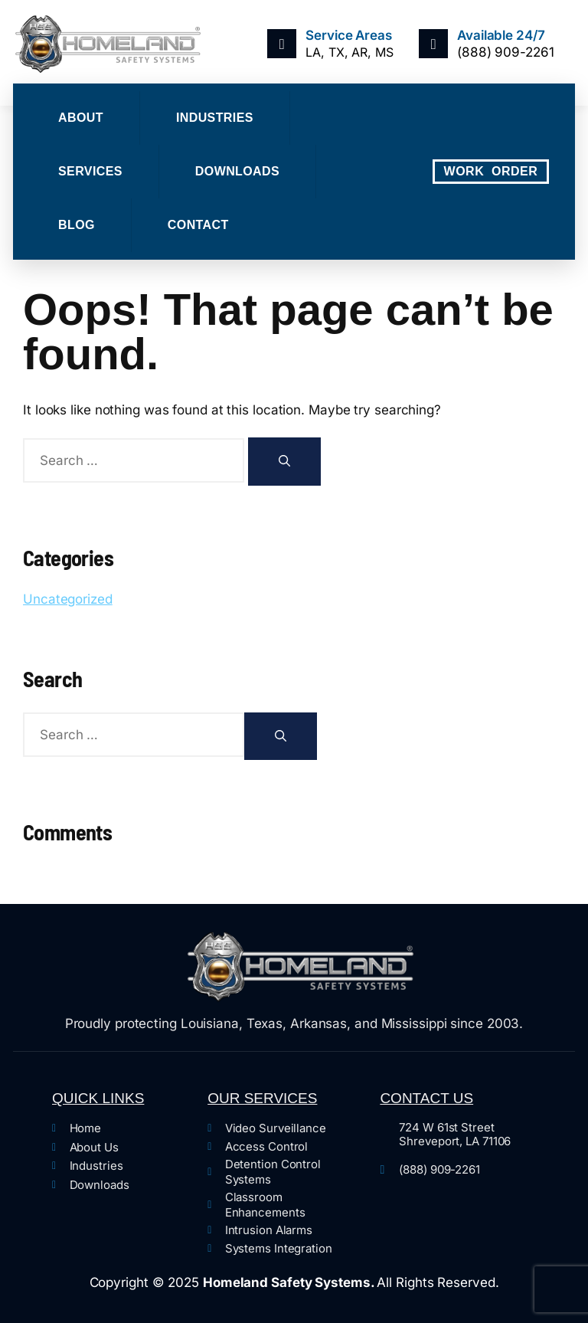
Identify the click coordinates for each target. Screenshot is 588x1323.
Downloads (237, 171)
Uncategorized (68, 599)
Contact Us (426, 1098)
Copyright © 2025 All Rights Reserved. (294, 1282)
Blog (76, 224)
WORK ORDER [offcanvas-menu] (491, 171)
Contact (198, 224)
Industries (214, 117)
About (80, 117)
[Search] (284, 461)
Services (90, 171)
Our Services (262, 1098)
